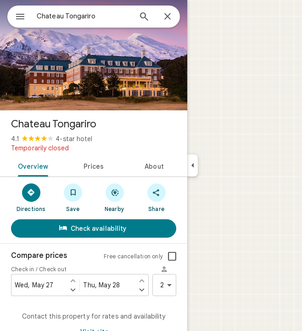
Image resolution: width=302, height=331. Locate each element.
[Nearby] (114, 197)
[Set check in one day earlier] (73, 280)
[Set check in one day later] (73, 289)
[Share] (156, 197)
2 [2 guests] (167, 285)
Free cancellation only (133, 256)
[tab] (31, 165)
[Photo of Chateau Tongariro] (93, 55)
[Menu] (20, 17)
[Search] (144, 17)
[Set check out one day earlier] (142, 280)
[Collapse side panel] (192, 165)
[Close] (167, 17)
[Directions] (31, 197)
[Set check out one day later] (142, 289)
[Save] (73, 197)
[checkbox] (172, 256)
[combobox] (84, 16)
